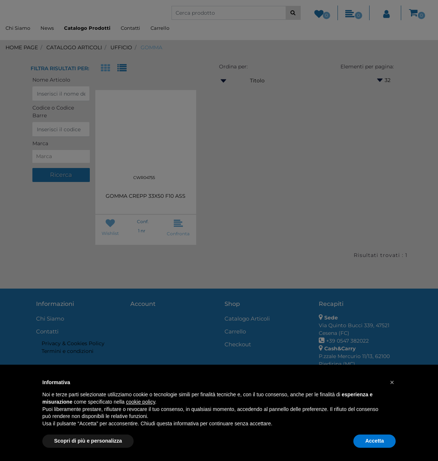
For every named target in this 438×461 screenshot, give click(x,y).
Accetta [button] (374, 441)
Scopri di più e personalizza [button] (88, 441)
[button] (392, 382)
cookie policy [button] (140, 402)
